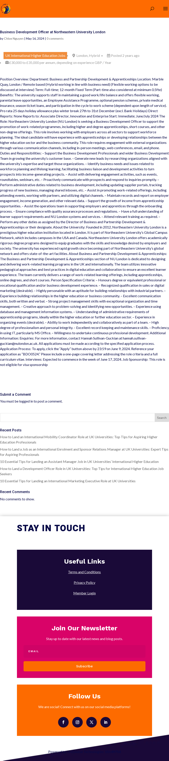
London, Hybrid (88, 55)
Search (162, 417)
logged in (26, 401)
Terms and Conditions (84, 572)
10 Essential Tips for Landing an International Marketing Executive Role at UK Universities (68, 481)
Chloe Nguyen (14, 38)
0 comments (55, 38)
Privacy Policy (84, 582)
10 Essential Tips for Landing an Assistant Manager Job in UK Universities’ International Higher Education (79, 461)
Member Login (84, 593)
